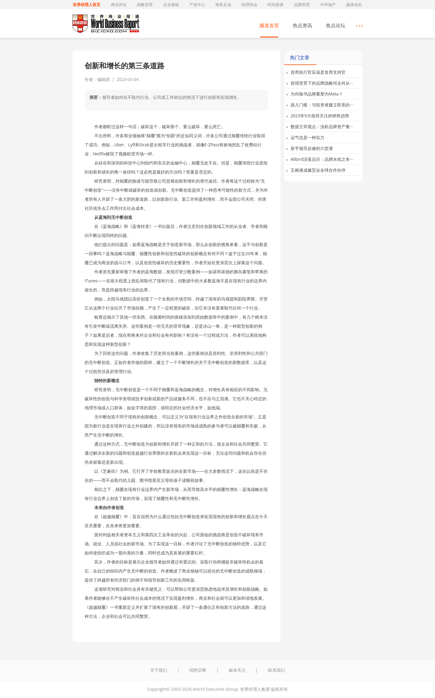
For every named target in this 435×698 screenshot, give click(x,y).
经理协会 (249, 4)
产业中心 (197, 4)
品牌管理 (302, 4)
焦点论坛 (335, 25)
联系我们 (276, 670)
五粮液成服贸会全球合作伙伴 (316, 170)
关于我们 (158, 670)
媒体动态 (354, 4)
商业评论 (119, 4)
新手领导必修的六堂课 (309, 148)
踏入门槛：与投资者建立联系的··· (319, 105)
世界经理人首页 (86, 4)
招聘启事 (197, 670)
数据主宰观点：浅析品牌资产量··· (319, 126)
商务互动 (223, 4)
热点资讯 (302, 25)
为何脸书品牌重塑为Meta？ (314, 94)
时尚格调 (275, 4)
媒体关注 (237, 670)
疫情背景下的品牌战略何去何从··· (319, 83)
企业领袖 (171, 4)
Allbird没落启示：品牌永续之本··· (319, 159)
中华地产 (328, 4)
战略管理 (145, 4)
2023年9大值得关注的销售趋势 (317, 115)
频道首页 (269, 25)
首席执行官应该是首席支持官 (316, 72)
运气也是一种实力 (305, 137)
